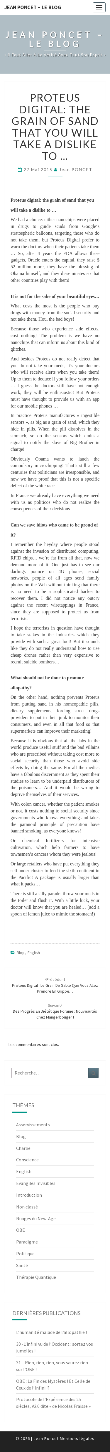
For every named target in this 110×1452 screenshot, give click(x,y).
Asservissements (33, 1125)
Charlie (23, 1148)
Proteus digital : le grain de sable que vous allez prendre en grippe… (55, 985)
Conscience (27, 1160)
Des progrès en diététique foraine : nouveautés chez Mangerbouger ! (55, 1011)
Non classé (27, 1207)
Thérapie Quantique (36, 1277)
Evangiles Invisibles (35, 1183)
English (34, 952)
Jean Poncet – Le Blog (32, 7)
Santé (22, 1265)
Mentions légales (77, 1438)
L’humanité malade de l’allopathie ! (51, 1332)
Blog (21, 952)
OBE (20, 1230)
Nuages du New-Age (36, 1218)
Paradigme (27, 1242)
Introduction (29, 1195)
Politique (25, 1253)
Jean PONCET (75, 169)
